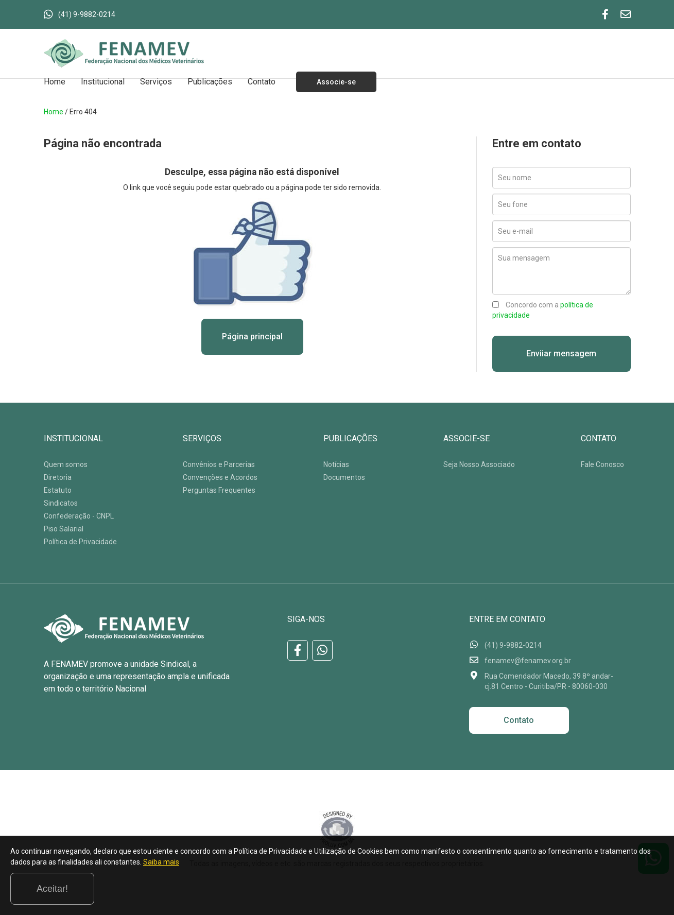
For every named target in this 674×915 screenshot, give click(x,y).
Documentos (344, 477)
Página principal (252, 336)
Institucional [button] (103, 82)
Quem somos (66, 464)
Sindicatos (61, 503)
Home (54, 82)
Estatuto (58, 490)
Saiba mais (266, 891)
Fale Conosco (602, 464)
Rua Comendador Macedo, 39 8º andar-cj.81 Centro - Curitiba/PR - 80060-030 (549, 681)
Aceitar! (621, 889)
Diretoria (58, 477)
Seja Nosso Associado (479, 464)
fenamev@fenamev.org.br (528, 661)
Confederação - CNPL (79, 516)
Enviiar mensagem (561, 353)
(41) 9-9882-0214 (86, 14)
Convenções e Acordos (220, 477)
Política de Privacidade (80, 542)
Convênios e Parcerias (219, 464)
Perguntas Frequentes (219, 490)
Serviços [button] (156, 82)
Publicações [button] (209, 82)
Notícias (336, 464)
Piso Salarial (63, 529)
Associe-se (336, 82)
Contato (261, 82)
